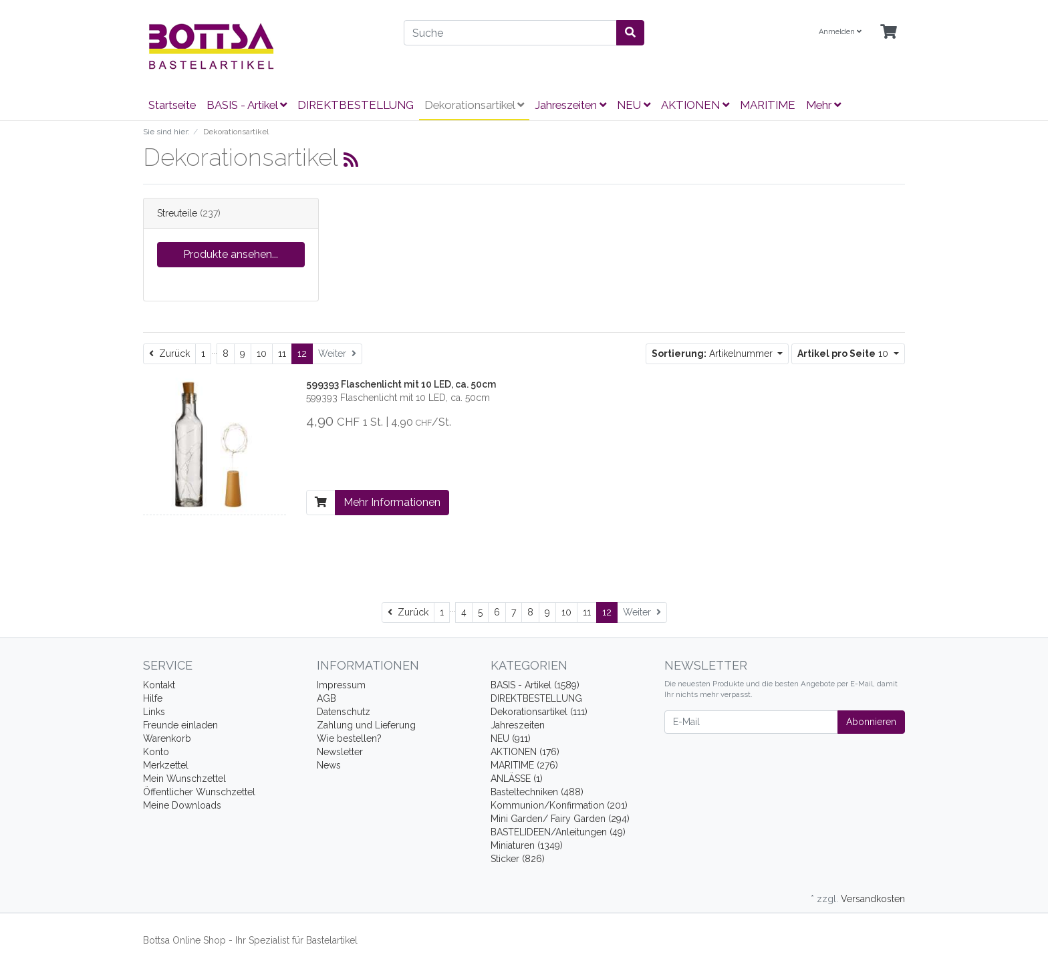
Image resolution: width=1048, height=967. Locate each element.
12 (302, 353)
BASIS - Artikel (247, 105)
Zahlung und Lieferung (366, 725)
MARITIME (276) (524, 765)
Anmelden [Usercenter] (840, 31)
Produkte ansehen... (230, 254)
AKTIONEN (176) (525, 751)
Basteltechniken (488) (537, 792)
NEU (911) (511, 738)
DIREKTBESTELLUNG (355, 105)
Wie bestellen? (349, 738)
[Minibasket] (888, 32)
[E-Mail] (751, 722)
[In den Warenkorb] (321, 502)
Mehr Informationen (392, 502)
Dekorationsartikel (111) (539, 711)
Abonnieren (871, 721)
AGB (326, 698)
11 (282, 353)
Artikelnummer (713, 353)
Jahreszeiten (570, 105)
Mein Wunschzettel (184, 778)
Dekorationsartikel (474, 105)
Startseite (172, 105)
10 (262, 353)
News (329, 765)
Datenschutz (343, 711)
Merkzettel (165, 765)
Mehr (823, 105)
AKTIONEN (695, 105)
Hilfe (152, 698)
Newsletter (340, 751)
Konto (156, 751)
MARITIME (767, 105)
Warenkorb (167, 738)
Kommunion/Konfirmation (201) (559, 805)
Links (154, 711)
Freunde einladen (180, 725)
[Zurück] (169, 353)
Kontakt (159, 685)
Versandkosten (873, 898)
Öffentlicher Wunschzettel (199, 792)
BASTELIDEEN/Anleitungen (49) (558, 832)
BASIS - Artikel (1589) (535, 685)
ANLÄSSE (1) (517, 778)
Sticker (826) (518, 858)
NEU (633, 105)
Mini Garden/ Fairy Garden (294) (560, 818)
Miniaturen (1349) (527, 845)
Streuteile (177, 213)
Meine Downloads (182, 805)
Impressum (341, 685)
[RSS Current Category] (351, 160)
